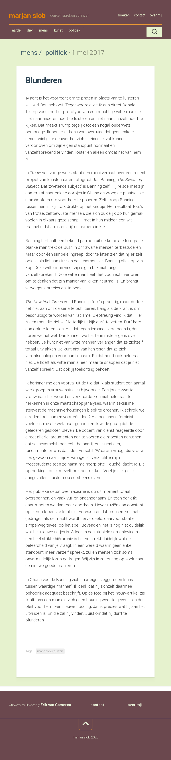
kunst (58, 30)
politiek (74, 31)
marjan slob (27, 15)
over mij (156, 15)
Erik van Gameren (56, 704)
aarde (16, 30)
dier (30, 30)
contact (139, 15)
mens (44, 31)
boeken (124, 15)
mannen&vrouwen (50, 651)
